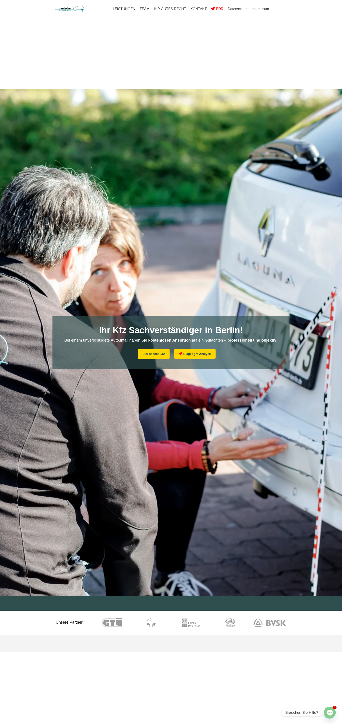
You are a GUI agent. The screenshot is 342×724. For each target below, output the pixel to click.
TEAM (144, 9)
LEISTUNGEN (124, 9)
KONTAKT (198, 9)
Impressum (260, 9)
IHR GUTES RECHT (170, 9)
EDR (219, 9)
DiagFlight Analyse (197, 354)
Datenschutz (237, 9)
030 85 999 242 (158, 354)
